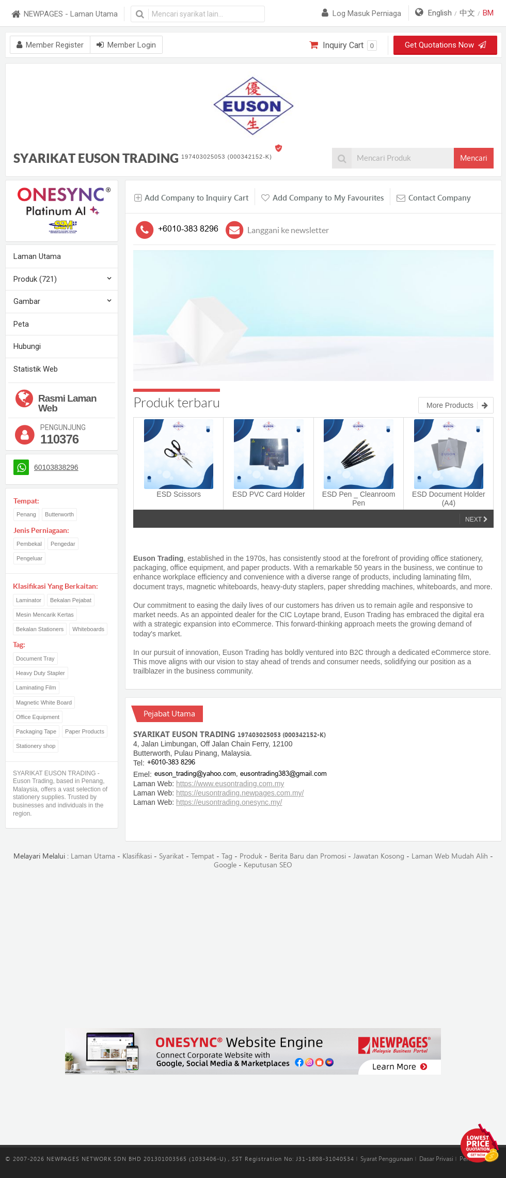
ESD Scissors (178, 494)
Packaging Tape (36, 731)
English (440, 13)
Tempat (202, 856)
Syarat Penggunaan (386, 1158)
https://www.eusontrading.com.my (230, 783)
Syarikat (171, 856)
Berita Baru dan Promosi (308, 856)
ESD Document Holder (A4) (448, 498)
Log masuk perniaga (361, 13)
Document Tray (35, 658)
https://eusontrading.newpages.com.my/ (240, 793)
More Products (457, 405)
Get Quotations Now (445, 45)
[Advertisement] (253, 949)
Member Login (126, 45)
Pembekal (29, 544)
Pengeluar (29, 558)
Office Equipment (37, 717)
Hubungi (27, 346)
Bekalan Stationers (40, 629)
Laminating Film (36, 687)
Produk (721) (35, 279)
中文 (467, 13)
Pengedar (63, 544)
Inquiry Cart (343, 45)
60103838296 (56, 467)
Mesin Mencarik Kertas (45, 614)
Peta (21, 324)
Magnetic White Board (44, 702)
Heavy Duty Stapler (40, 673)
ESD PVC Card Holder (268, 494)
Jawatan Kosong (378, 856)
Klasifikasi (137, 856)
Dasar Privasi (436, 1158)
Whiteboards (88, 629)
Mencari (473, 158)
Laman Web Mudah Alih (450, 856)
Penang (26, 514)
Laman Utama (37, 256)
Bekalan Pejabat (70, 600)
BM (488, 13)
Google (225, 865)
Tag (227, 856)
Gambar (26, 301)
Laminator (28, 600)
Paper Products (84, 731)
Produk (251, 856)
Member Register (50, 45)
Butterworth (59, 514)
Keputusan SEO (268, 865)
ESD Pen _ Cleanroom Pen (359, 498)
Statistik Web (35, 369)
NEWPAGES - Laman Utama (64, 14)
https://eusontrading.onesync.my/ (229, 802)
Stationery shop (35, 746)
